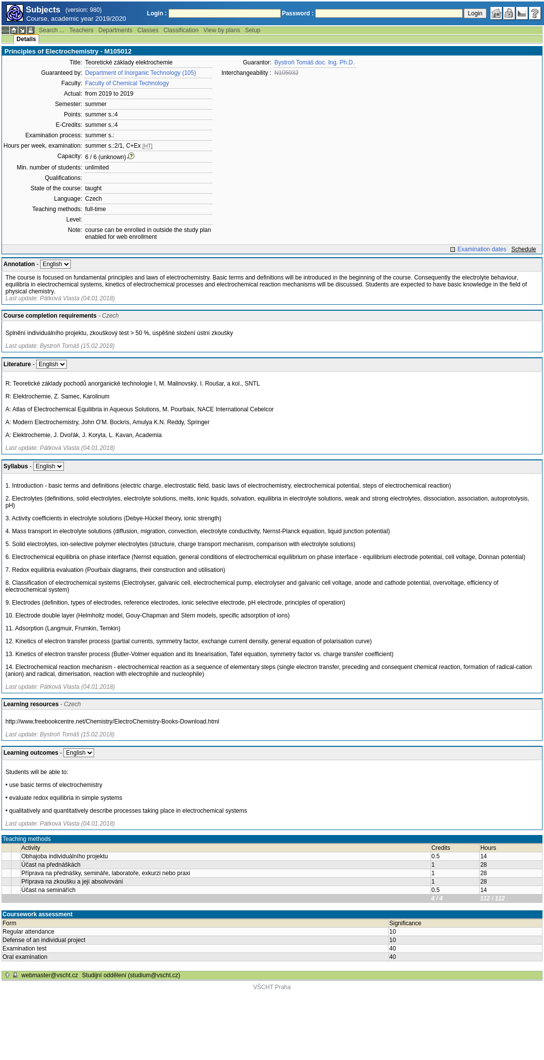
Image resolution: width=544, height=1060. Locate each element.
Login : (157, 13)
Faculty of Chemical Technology (127, 83)
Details (26, 39)
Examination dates (481, 249)
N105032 (286, 72)
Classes (148, 30)
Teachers (81, 30)
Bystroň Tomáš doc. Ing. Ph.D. (314, 62)
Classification (181, 30)
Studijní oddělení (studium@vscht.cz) (131, 975)
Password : (298, 13)
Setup (252, 30)
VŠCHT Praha (272, 987)
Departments (116, 30)
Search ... (51, 30)
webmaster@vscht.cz (49, 975)
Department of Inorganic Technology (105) (140, 72)
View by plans (222, 30)
